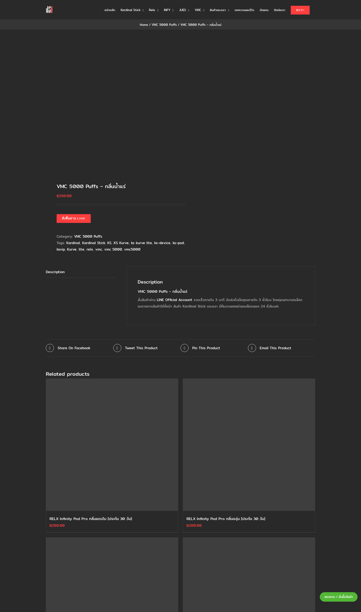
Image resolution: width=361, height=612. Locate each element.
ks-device (162, 242)
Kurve (71, 249)
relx (90, 249)
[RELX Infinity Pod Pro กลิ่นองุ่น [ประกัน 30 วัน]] (249, 445)
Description (55, 272)
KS (109, 242)
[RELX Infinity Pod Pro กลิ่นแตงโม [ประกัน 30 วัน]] (112, 445)
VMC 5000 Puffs (88, 236)
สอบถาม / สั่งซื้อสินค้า (338, 596)
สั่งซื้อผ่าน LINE (73, 218)
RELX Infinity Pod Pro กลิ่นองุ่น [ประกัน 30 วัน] (225, 519)
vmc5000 (132, 249)
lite (81, 249)
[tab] (81, 272)
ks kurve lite (141, 242)
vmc (98, 249)
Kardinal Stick (93, 242)
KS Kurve (121, 242)
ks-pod (178, 242)
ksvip (61, 249)
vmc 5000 (113, 249)
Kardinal (73, 242)
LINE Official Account (174, 299)
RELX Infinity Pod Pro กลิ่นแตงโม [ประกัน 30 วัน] (90, 519)
